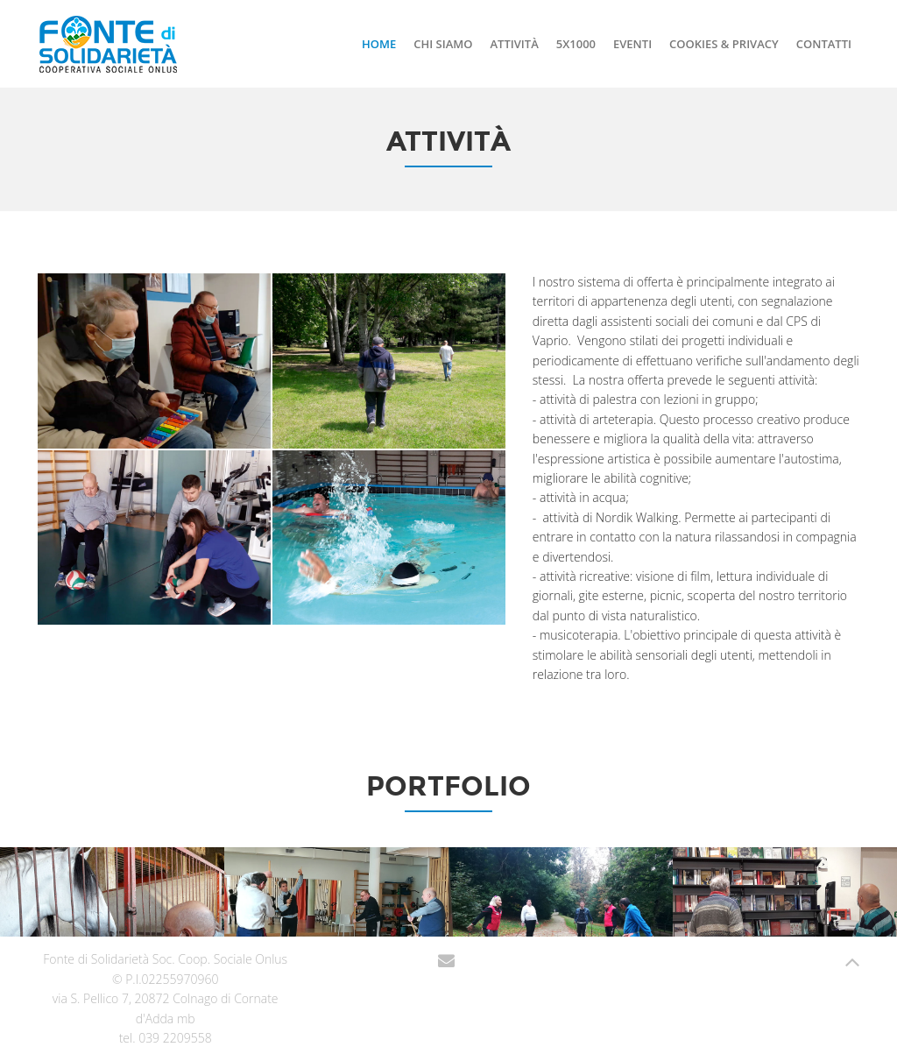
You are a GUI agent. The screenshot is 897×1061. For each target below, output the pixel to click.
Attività (514, 44)
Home (379, 44)
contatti (823, 44)
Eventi (632, 44)
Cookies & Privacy (724, 44)
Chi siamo (442, 44)
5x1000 (576, 44)
